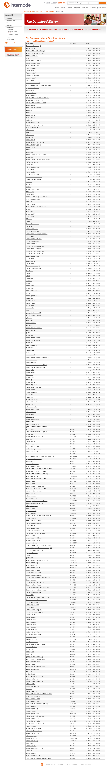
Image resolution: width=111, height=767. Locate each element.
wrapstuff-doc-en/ (33, 419)
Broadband (9, 18)
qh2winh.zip (31, 674)
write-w (29, 751)
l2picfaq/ (30, 216)
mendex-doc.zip (32, 642)
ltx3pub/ (29, 278)
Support (77, 7)
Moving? (9, 37)
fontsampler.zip (32, 528)
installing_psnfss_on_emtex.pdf (39, 548)
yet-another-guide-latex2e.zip (38, 758)
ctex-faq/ (30, 130)
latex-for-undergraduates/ (36, 234)
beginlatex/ (31, 105)
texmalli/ (30, 377)
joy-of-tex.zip (32, 553)
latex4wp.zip (31, 607)
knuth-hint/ (31, 211)
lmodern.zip (31, 620)
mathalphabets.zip (33, 634)
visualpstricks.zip (34, 738)
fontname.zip (31, 526)
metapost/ (30, 308)
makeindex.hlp (31, 629)
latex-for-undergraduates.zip (38, 578)
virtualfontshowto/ (34, 402)
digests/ (29, 137)
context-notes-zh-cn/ (34, 125)
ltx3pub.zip (31, 624)
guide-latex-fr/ (32, 189)
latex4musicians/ (33, 256)
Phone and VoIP (11, 20)
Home (57, 7)
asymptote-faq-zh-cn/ (34, 100)
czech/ (28, 132)
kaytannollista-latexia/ (36, 206)
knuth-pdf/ (30, 214)
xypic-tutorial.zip (34, 756)
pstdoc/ (29, 325)
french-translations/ (34, 179)
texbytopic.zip (32, 709)
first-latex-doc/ (33, 167)
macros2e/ (30, 286)
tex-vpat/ (30, 370)
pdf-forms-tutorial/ (34, 315)
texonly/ (29, 380)
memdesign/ (30, 300)
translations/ (31, 392)
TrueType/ (30, 70)
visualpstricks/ (32, 409)
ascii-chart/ (31, 93)
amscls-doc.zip (32, 451)
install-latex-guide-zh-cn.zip (38, 545)
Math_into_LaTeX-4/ (34, 61)
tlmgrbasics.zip (32, 718)
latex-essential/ (33, 231)
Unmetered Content (13, 34)
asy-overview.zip (33, 466)
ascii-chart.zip (32, 464)
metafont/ (30, 305)
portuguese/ (31, 323)
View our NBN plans (12, 55)
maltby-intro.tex (33, 632)
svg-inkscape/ (31, 345)
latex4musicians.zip (34, 602)
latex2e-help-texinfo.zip (36, 600)
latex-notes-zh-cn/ (34, 239)
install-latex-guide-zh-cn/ (37, 197)
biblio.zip (30, 481)
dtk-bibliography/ (33, 145)
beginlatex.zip (32, 476)
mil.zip (29, 654)
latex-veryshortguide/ (35, 246)
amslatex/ (30, 80)
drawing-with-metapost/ (35, 142)
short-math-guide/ (33, 338)
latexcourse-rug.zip (34, 610)
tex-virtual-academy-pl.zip (37, 704)
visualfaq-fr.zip (33, 733)
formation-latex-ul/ (34, 177)
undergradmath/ (32, 399)
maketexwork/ (31, 288)
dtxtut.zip (30, 508)
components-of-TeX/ (34, 122)
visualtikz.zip (32, 741)
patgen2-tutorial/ (33, 313)
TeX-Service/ (31, 68)
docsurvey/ (30, 140)
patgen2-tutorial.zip (34, 657)
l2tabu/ (29, 219)
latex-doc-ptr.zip (33, 573)
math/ (28, 293)
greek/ (28, 187)
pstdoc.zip (30, 664)
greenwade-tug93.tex (34, 538)
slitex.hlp (30, 684)
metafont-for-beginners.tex (37, 644)
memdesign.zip (31, 639)
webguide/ (30, 414)
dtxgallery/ (31, 147)
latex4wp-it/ (31, 261)
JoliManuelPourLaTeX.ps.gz (36, 432)
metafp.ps (30, 652)
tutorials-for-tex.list (35, 723)
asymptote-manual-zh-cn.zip (37, 474)
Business (93, 7)
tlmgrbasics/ (31, 390)
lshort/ (29, 273)
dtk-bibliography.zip (34, 503)
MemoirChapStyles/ (33, 63)
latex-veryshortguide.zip (36, 590)
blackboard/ (31, 115)
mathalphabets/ (32, 296)
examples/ (30, 157)
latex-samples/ (32, 244)
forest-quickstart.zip (35, 531)
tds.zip (29, 689)
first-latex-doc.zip (34, 523)
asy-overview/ (31, 95)
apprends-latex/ (32, 88)
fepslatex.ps (31, 518)
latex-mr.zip (31, 580)
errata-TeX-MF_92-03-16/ (36, 155)
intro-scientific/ (33, 199)
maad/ (28, 283)
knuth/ (28, 209)
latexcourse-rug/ (33, 266)
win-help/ (30, 417)
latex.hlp (30, 595)
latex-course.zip (33, 570)
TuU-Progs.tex (31, 444)
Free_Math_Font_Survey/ (35, 51)
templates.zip (31, 691)
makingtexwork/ (32, 291)
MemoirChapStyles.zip (34, 437)
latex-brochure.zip (34, 568)
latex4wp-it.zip (32, 605)
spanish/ (29, 342)
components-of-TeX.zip (35, 486)
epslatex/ (30, 152)
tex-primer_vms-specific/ (36, 365)
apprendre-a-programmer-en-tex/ (39, 85)
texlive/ (29, 375)
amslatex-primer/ (33, 83)
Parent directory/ (33, 46)
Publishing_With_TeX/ (34, 66)
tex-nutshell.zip (33, 699)
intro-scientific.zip (34, 550)
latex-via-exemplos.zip (35, 592)
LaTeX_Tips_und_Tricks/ (35, 53)
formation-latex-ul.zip (35, 533)
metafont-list (31, 647)
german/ (29, 184)
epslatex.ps (31, 513)
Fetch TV (10, 29)
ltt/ (28, 276)
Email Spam (60, 764)
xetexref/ (30, 422)
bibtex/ (29, 113)
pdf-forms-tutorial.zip (35, 659)
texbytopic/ (31, 372)
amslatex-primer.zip (34, 454)
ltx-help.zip (31, 622)
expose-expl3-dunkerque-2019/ (38, 160)
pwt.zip (29, 671)
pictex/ (29, 318)
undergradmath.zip (33, 728)
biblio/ (29, 110)
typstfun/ (30, 397)
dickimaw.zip (31, 496)
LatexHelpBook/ (32, 56)
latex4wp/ (30, 258)
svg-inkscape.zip (33, 686)
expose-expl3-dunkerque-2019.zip (39, 516)
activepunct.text (33, 446)
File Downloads (12, 32)
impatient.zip (31, 543)
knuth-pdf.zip (31, 565)
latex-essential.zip (34, 575)
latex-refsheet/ (32, 241)
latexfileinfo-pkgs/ (34, 268)
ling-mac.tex (31, 617)
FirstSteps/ (31, 48)
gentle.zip (30, 535)
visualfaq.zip (31, 736)
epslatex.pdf (31, 511)
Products (85, 7)
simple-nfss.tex (32, 679)
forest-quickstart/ (34, 174)
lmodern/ (29, 271)
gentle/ (29, 182)
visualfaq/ (30, 404)
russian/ (29, 335)
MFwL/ (28, 58)
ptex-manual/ (31, 330)
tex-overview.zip (33, 701)
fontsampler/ (31, 172)
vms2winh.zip (31, 743)
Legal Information (86, 764)
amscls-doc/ (31, 78)
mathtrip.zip (31, 637)
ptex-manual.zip (32, 669)
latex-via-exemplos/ (34, 249)
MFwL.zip (29, 434)
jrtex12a (29, 558)
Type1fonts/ (31, 73)
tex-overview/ (31, 362)
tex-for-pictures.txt (34, 696)
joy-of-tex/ (31, 204)
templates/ (30, 355)
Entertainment (10, 27)
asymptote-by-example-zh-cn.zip (39, 469)
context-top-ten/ (33, 127)
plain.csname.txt (33, 662)
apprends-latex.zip (34, 459)
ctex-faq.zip (31, 493)
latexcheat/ (31, 263)
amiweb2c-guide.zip (34, 449)
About (63, 7)
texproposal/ (31, 382)
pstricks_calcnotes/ (34, 328)
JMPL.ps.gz (30, 429)
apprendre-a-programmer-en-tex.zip (40, 456)
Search (101, 3)
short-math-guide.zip (34, 676)
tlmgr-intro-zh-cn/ (34, 387)
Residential (102, 7)
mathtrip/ (30, 298)
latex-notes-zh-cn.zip (35, 582)
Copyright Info (49, 764)
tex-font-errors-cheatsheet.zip (39, 694)
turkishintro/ (31, 394)
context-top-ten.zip (34, 491)
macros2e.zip (31, 627)
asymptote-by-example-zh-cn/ (37, 98)
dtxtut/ (29, 150)
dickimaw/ (30, 135)
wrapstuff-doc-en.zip (34, 748)
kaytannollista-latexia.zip (37, 560)
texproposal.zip (32, 714)
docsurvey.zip (31, 498)
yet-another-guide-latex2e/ (37, 427)
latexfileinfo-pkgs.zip (35, 612)
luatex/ (29, 281)
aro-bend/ (30, 90)
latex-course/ (31, 226)
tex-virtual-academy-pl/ (36, 367)
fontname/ (30, 169)
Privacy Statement (72, 764)
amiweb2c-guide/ (32, 75)
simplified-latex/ (33, 340)
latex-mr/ (30, 236)
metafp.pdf (30, 649)
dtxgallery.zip (32, 506)
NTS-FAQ (29, 439)
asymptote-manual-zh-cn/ (36, 103)
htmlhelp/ (30, 192)
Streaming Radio (12, 31)
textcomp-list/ (32, 385)
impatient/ (30, 194)
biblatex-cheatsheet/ (34, 108)
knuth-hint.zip (32, 563)
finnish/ (29, 164)
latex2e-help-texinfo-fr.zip (37, 597)
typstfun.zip (31, 726)
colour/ (29, 120)
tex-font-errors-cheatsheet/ (37, 357)
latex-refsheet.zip (34, 585)
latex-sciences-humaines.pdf (37, 587)
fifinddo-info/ (32, 162)
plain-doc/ (30, 320)
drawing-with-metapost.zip (36, 501)
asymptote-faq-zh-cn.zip (36, 471)
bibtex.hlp (30, 484)
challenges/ (31, 117)
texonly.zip (31, 711)
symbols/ (29, 347)
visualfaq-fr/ (31, 407)
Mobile (8, 23)
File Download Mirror (48, 11)
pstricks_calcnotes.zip (35, 667)
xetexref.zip (31, 753)
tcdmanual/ (30, 350)
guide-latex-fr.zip (34, 540)
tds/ (28, 352)
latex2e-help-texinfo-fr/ (36, 253)
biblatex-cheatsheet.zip (36, 479)
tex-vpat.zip (31, 706)
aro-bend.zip (31, 461)
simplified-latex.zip (34, 681)
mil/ (28, 310)
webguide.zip (31, 746)
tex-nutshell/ (31, 360)
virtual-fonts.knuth (34, 731)
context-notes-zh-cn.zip (36, 489)
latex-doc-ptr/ (32, 229)
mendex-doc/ (31, 303)
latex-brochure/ (32, 224)
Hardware (9, 25)
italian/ (29, 202)
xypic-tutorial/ (32, 424)
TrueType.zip (31, 442)
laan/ (28, 221)
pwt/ (28, 333)
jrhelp (28, 555)
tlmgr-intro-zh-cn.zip (35, 716)
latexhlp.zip (31, 615)
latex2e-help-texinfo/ (35, 251)
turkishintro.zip (33, 721)
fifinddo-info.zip (33, 521)
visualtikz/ (31, 412)
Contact (69, 7)
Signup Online (10, 39)
